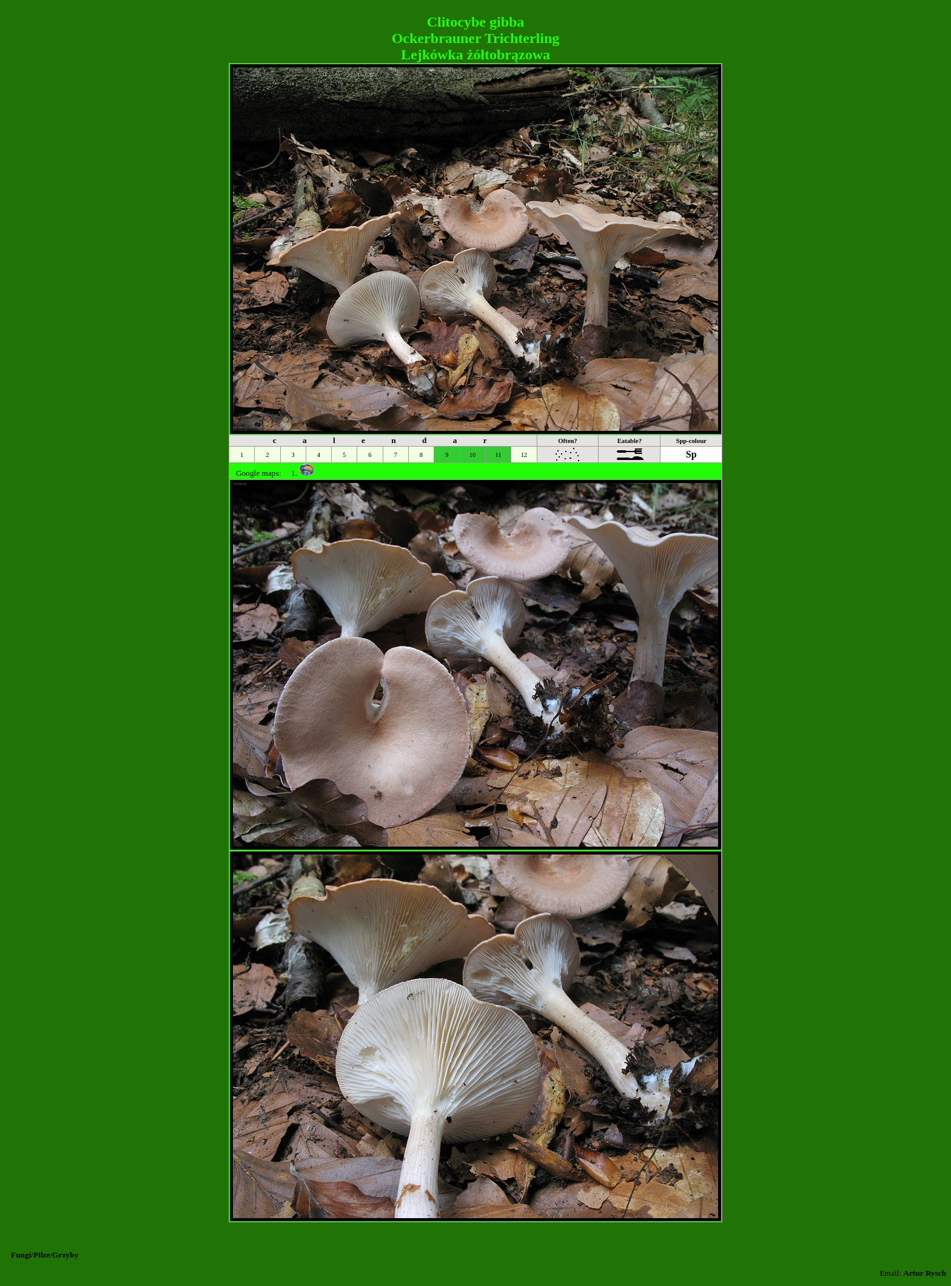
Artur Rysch (924, 1273)
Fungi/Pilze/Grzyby (44, 1254)
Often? (567, 441)
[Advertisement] (475, 9)
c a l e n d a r (386, 440)
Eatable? (629, 441)
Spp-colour (691, 441)
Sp (691, 454)
